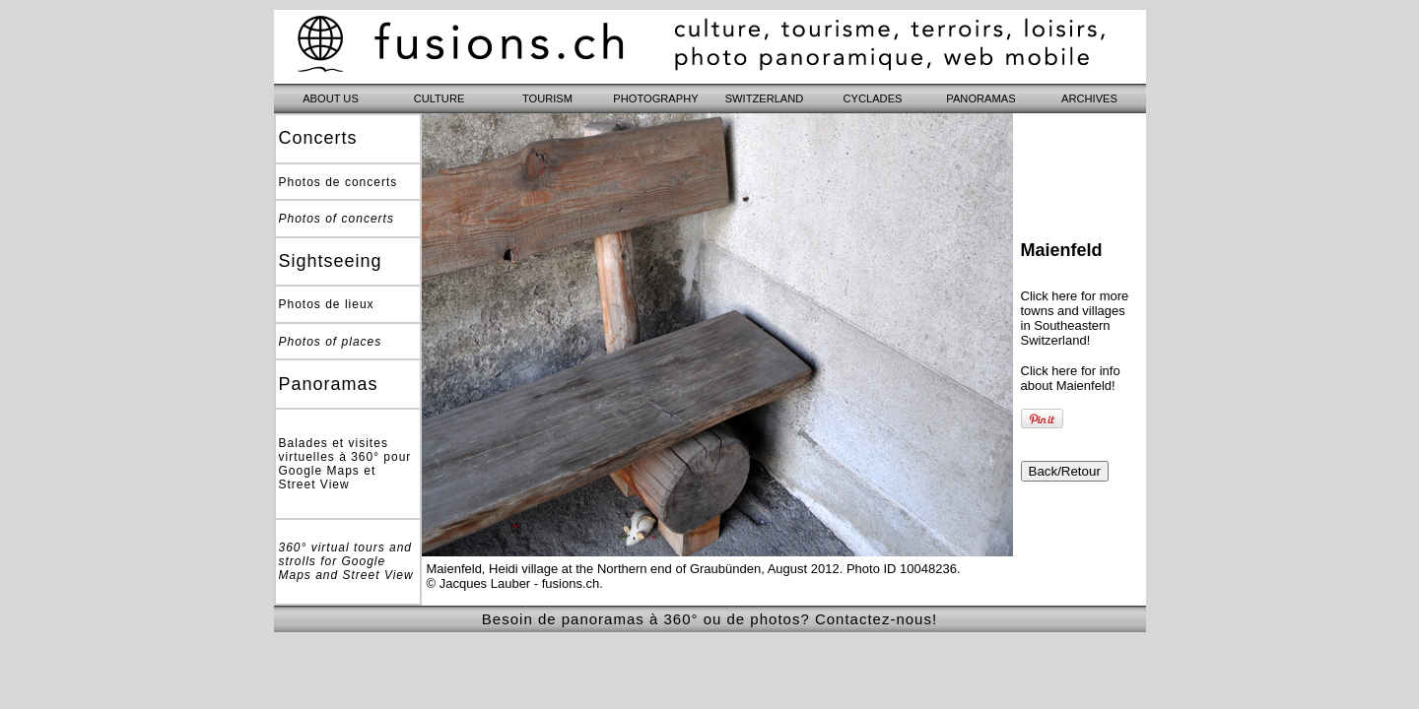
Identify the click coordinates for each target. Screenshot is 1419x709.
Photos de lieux (326, 304)
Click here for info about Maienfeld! (1070, 378)
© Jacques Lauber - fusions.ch (513, 583)
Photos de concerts (338, 182)
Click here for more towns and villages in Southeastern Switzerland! (1075, 318)
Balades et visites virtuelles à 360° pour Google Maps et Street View (345, 463)
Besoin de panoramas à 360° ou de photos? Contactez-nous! (709, 619)
